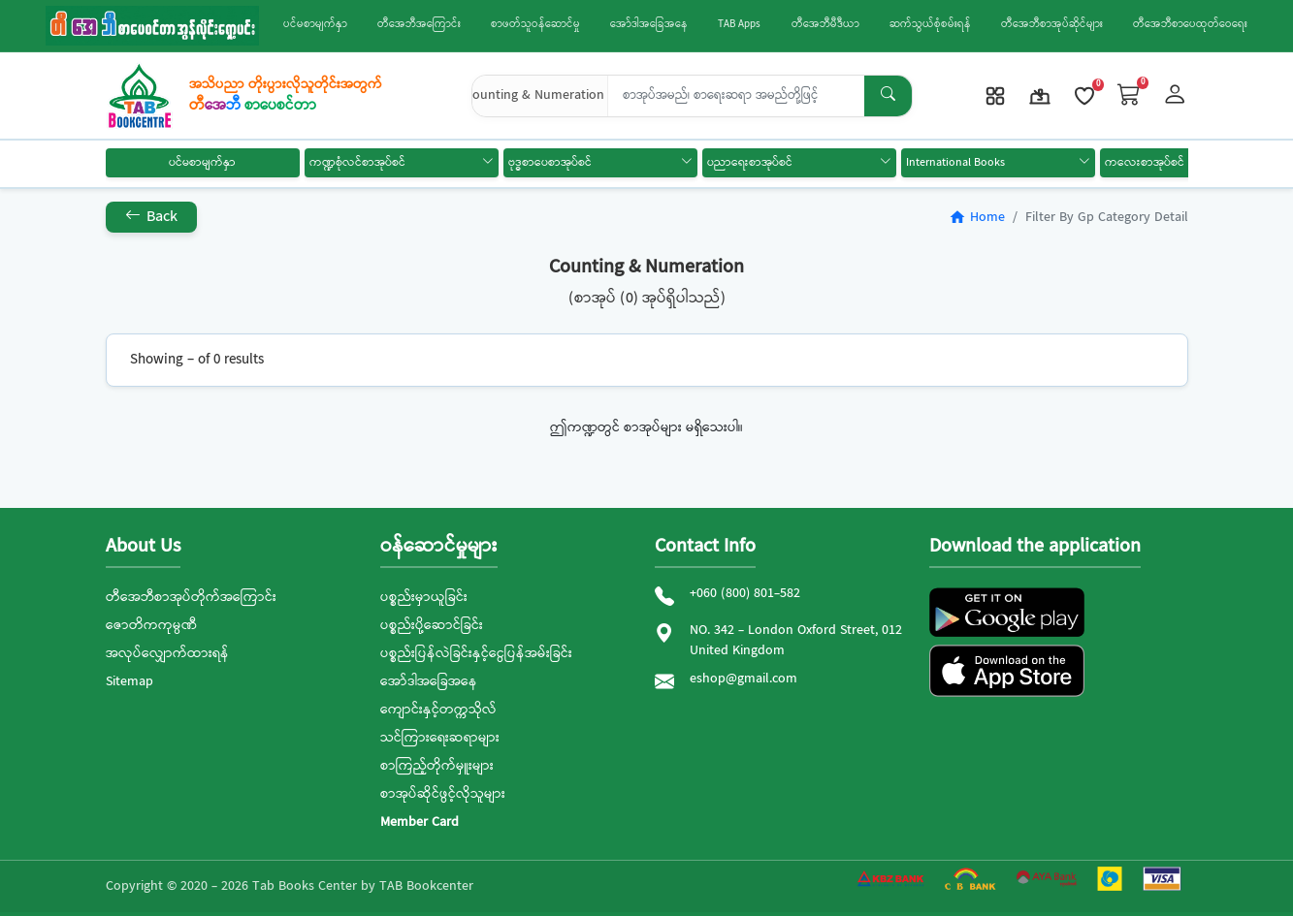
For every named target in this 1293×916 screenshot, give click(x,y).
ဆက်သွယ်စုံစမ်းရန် (930, 24)
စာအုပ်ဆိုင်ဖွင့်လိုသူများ (442, 794)
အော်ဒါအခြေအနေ (649, 24)
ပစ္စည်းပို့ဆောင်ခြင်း (431, 625)
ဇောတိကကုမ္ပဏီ (151, 625)
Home (977, 217)
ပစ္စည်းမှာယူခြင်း (424, 597)
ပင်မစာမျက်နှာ (315, 24)
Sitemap (129, 681)
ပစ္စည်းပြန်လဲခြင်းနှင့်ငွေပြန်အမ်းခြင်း (476, 653)
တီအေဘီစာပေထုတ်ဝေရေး (1190, 24)
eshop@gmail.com (743, 679)
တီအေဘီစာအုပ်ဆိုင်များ (1052, 24)
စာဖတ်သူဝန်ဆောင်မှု (535, 24)
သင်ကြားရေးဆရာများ (440, 737)
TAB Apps (739, 24)
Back (151, 217)
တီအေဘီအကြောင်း (419, 24)
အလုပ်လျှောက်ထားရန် (167, 653)
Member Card (419, 822)
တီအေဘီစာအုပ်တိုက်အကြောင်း (191, 597)
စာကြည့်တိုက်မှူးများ (437, 765)
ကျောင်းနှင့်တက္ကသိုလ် (438, 709)
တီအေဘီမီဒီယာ (825, 24)
